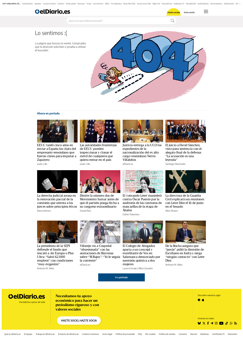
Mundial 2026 (191, 4)
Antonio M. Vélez (45, 268)
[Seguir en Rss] (235, 323)
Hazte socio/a (173, 12)
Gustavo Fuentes (49, 4)
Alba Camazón (145, 268)
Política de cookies (167, 334)
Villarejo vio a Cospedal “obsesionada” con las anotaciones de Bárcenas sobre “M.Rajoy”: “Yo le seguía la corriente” (100, 253)
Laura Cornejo (130, 268)
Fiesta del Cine (167, 4)
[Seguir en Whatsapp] (231, 323)
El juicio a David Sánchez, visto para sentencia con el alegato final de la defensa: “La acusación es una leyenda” (183, 153)
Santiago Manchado (175, 164)
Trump (88, 4)
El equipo (28, 334)
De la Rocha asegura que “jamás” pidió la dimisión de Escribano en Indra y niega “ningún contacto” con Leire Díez (185, 253)
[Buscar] (172, 20)
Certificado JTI (218, 334)
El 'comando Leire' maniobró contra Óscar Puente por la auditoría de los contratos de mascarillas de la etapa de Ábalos (142, 203)
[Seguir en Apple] (203, 299)
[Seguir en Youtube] (221, 323)
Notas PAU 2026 (129, 4)
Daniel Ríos (85, 210)
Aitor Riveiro (171, 210)
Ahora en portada (48, 113)
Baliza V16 (156, 4)
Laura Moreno (98, 4)
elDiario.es (128, 164)
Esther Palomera (131, 214)
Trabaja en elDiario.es (45, 334)
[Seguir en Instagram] (216, 323)
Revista (193, 334)
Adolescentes (229, 4)
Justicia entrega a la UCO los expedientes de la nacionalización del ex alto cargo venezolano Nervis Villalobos (142, 153)
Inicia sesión (189, 12)
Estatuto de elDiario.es (68, 334)
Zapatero (37, 4)
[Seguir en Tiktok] (226, 323)
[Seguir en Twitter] (203, 323)
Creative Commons (90, 334)
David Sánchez (27, 4)
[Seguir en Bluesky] (199, 323)
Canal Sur (60, 4)
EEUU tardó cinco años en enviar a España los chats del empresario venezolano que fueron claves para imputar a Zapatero (56, 153)
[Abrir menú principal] (206, 11)
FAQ (140, 334)
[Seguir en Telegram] (212, 323)
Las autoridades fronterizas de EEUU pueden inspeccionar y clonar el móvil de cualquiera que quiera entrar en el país (98, 153)
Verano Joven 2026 (144, 4)
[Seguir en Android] (199, 299)
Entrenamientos (216, 4)
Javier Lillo (42, 164)
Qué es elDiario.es (12, 334)
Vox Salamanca (116, 4)
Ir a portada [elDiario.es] (121, 277)
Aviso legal (107, 334)
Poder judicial (71, 4)
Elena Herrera (44, 210)
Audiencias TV (179, 4)
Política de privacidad (125, 334)
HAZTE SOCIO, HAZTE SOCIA (79, 320)
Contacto (183, 334)
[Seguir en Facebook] (208, 323)
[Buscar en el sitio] (118, 20)
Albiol (107, 4)
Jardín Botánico (203, 4)
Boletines (204, 334)
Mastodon (232, 334)
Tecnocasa (81, 4)
